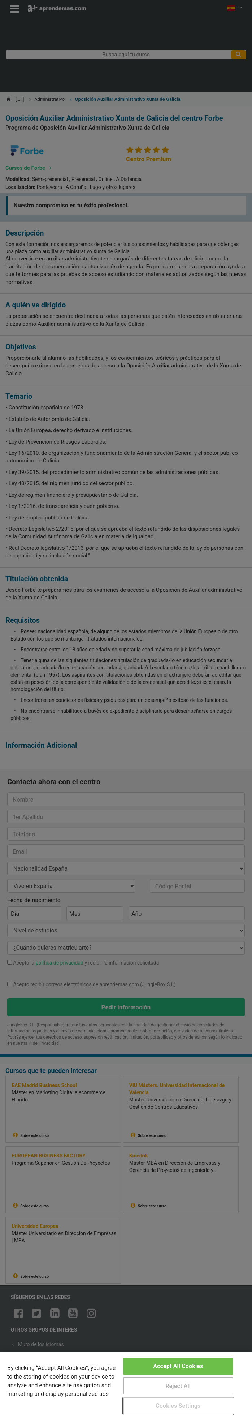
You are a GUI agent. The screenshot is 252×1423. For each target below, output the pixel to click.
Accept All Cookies (178, 1366)
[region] (126, 1387)
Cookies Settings (178, 1405)
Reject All (178, 1386)
